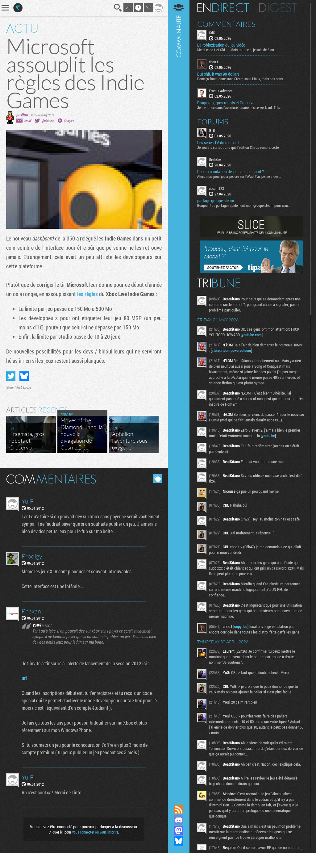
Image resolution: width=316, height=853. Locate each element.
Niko (25, 114)
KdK (212, 32)
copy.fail (240, 626)
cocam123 (216, 188)
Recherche (118, 7)
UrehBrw (215, 159)
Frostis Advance (220, 90)
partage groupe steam (215, 200)
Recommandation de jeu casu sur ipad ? (230, 171)
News (27, 387)
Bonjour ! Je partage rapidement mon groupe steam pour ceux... (244, 205)
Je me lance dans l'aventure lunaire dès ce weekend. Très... (240, 107)
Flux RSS (178, 809)
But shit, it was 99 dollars (218, 74)
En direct (223, 7)
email (27, 120)
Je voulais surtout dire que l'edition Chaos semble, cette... (239, 147)
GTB (212, 130)
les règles (87, 294)
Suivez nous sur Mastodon (178, 830)
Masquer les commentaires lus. (157, 478)
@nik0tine (48, 120)
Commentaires (226, 24)
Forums (212, 121)
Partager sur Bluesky (24, 376)
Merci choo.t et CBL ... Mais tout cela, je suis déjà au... (237, 49)
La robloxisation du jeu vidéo (221, 45)
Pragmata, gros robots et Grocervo (226, 102)
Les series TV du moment (218, 142)
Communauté (178, 396)
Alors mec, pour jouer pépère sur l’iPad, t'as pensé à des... (239, 176)
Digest (278, 7)
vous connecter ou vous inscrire (95, 832)
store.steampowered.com (231, 350)
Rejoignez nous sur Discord (178, 820)
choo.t (213, 61)
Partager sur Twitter (10, 376)
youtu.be (268, 435)
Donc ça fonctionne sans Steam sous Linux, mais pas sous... (241, 78)
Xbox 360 (13, 387)
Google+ (69, 120)
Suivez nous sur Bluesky (178, 841)
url (24, 678)
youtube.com (252, 334)
